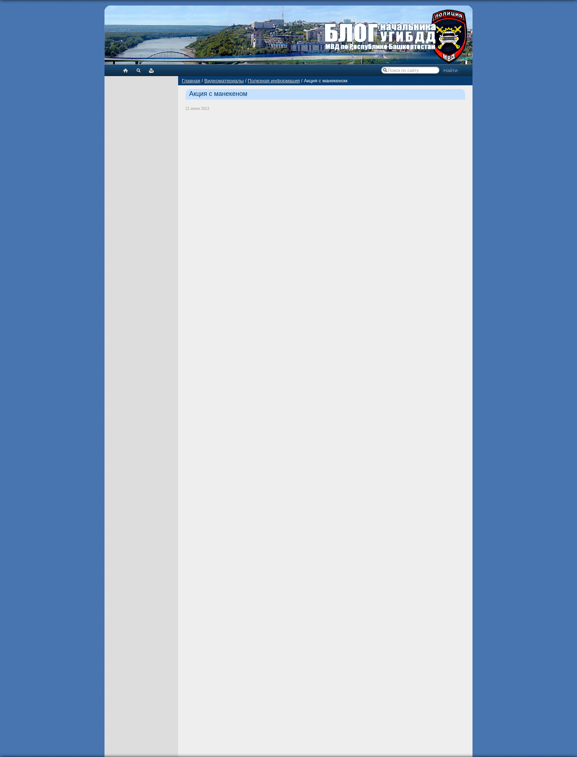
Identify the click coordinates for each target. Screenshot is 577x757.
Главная (191, 80)
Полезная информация (274, 80)
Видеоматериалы (224, 80)
